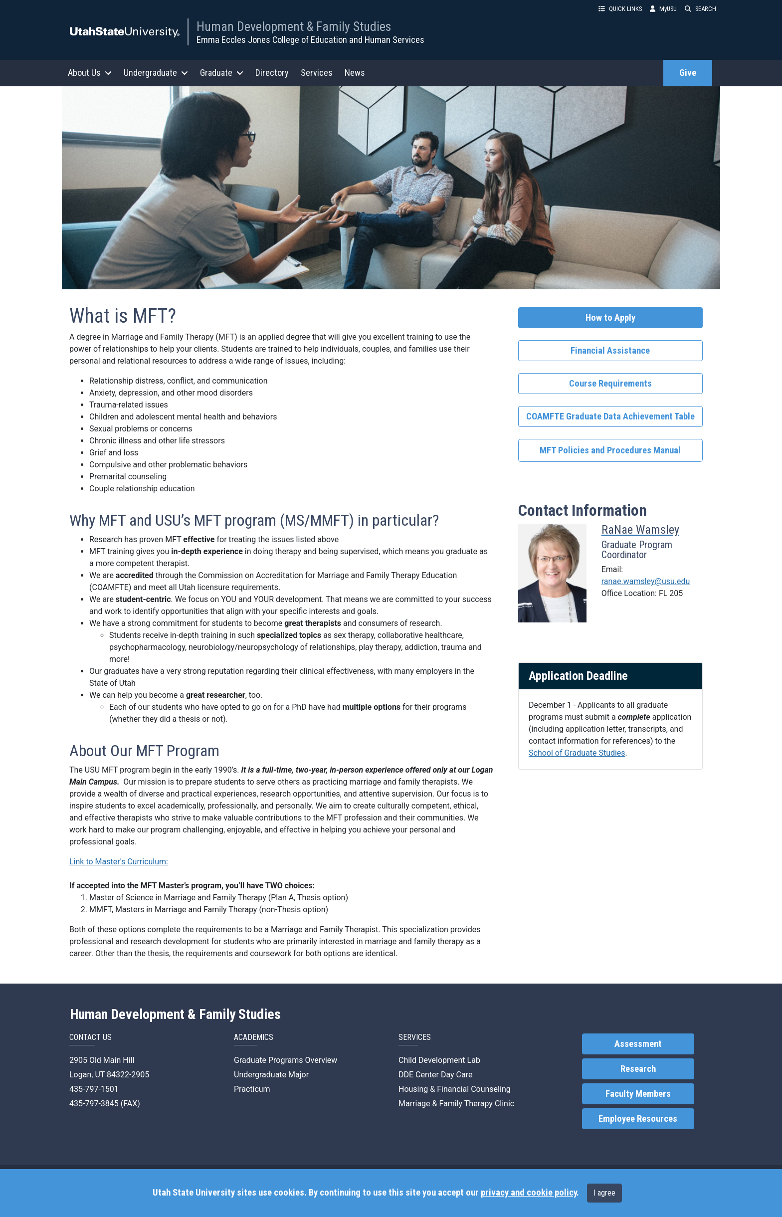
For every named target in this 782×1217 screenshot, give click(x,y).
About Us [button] (90, 72)
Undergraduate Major (271, 1074)
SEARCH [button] (700, 8)
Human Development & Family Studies (293, 26)
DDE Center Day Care (435, 1074)
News (355, 72)
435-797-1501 (94, 1089)
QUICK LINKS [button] (620, 8)
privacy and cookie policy (529, 1192)
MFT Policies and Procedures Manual (610, 450)
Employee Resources (637, 1118)
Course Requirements (610, 383)
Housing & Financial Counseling (454, 1089)
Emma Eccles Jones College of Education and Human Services (310, 39)
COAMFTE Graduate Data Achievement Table (610, 416)
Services (317, 72)
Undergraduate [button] (156, 72)
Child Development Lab (439, 1060)
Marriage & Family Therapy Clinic (456, 1103)
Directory (272, 72)
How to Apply (610, 317)
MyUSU (663, 8)
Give (687, 72)
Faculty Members (638, 1093)
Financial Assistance (610, 350)
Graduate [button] (221, 72)
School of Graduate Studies (577, 753)
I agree (604, 1193)
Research (638, 1068)
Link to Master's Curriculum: (118, 861)
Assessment (638, 1043)
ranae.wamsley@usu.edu (645, 581)
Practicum (252, 1089)
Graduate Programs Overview (285, 1060)
